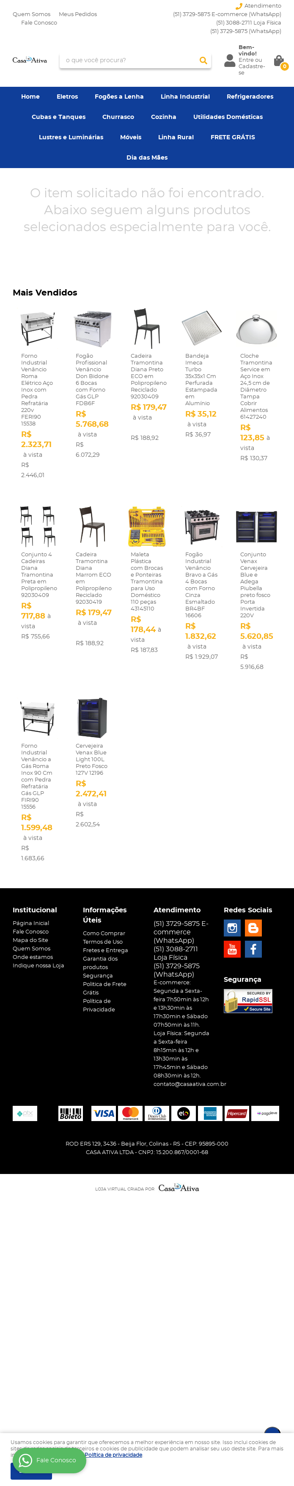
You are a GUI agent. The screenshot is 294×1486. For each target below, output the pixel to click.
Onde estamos (33, 957)
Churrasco (118, 117)
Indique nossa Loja (38, 966)
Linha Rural (176, 138)
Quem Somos (31, 14)
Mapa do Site (30, 940)
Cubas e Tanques (58, 117)
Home (30, 97)
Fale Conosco (39, 23)
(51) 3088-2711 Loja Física (248, 23)
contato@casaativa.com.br (190, 1084)
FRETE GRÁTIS (233, 138)
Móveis (130, 138)
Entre (246, 60)
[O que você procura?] (203, 60)
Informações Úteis (105, 915)
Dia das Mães (147, 158)
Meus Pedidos (78, 14)
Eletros (67, 97)
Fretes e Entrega (105, 950)
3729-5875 (245, 31)
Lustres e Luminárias (71, 138)
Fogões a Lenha (119, 97)
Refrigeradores (250, 97)
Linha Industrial (185, 97)
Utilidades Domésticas (228, 117)
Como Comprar (104, 933)
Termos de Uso (103, 942)
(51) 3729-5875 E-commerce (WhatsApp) (227, 14)
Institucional (35, 910)
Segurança (98, 976)
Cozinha (163, 117)
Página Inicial (31, 923)
